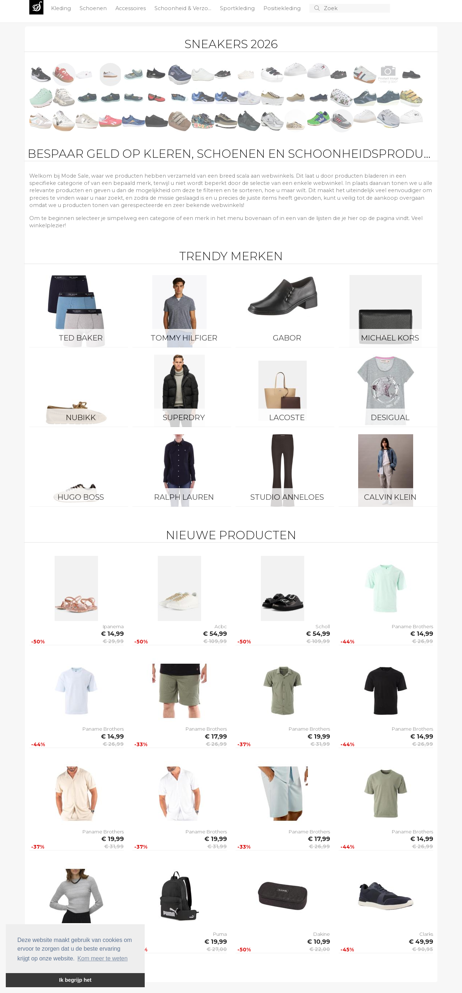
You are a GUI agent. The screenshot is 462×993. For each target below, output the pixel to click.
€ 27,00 (217, 949)
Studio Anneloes (287, 497)
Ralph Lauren (184, 497)
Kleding (61, 8)
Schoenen (94, 8)
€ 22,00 (319, 949)
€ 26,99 (422, 641)
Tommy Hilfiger (184, 337)
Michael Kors (390, 337)
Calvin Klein (390, 497)
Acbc (221, 626)
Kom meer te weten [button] (102, 958)
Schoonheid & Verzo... (183, 8)
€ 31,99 (320, 744)
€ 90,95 (422, 949)
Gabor (287, 337)
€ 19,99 (319, 736)
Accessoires (131, 8)
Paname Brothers (412, 626)
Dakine (321, 934)
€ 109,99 (215, 641)
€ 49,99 (421, 941)
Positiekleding (282, 8)
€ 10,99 (318, 941)
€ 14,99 (112, 633)
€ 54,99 (215, 633)
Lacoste (287, 417)
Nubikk (81, 417)
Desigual (390, 417)
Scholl (322, 626)
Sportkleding (238, 8)
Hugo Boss (81, 497)
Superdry (184, 417)
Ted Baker (81, 337)
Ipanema (113, 626)
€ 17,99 (216, 736)
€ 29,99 (113, 641)
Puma (220, 934)
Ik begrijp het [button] (75, 980)
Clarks (426, 934)
